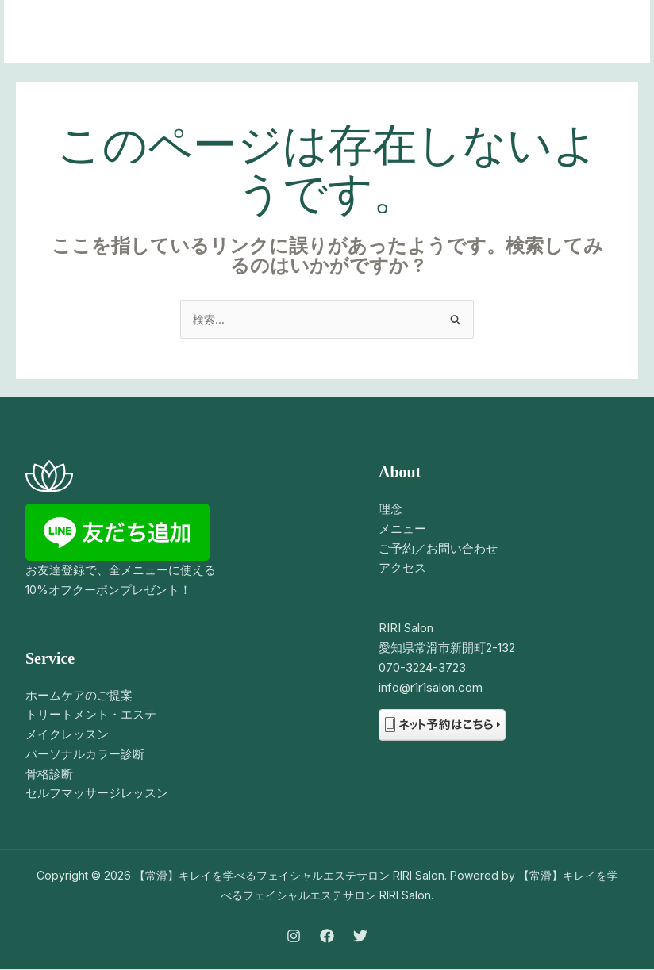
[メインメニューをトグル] (618, 32)
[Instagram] (294, 937)
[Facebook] (327, 937)
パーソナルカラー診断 (84, 754)
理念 (390, 509)
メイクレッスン (67, 734)
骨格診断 (49, 774)
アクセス (402, 568)
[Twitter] (360, 937)
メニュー (402, 529)
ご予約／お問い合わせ (438, 549)
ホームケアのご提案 (79, 696)
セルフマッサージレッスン (96, 793)
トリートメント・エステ (90, 715)
